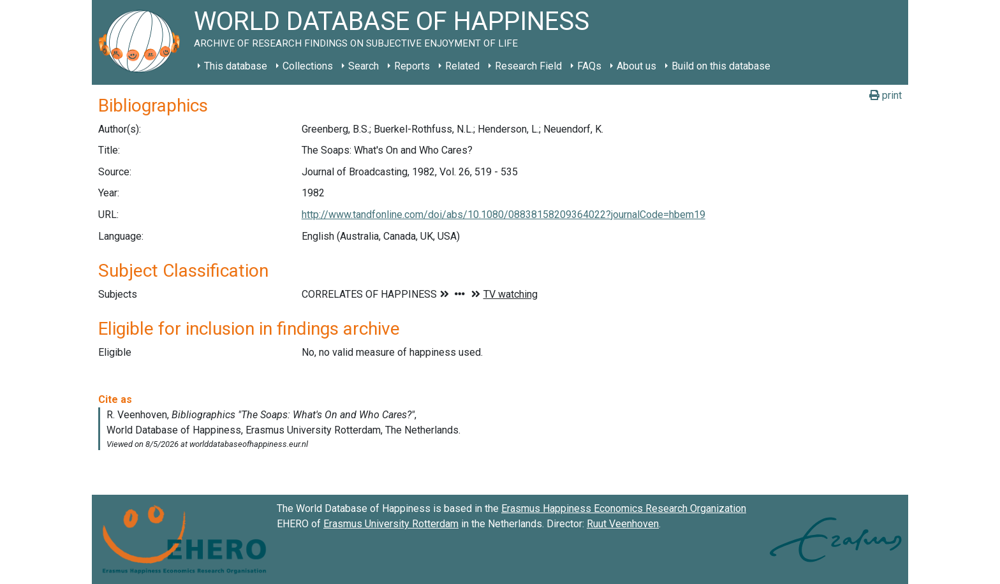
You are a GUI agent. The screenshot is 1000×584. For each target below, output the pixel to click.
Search (363, 66)
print (885, 95)
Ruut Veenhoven (623, 524)
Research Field (528, 66)
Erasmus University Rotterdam (391, 524)
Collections (308, 66)
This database (235, 66)
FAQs (589, 66)
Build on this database (721, 66)
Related (462, 66)
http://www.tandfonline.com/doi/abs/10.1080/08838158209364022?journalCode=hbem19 (503, 214)
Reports (412, 66)
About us (636, 66)
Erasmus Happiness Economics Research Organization (623, 508)
